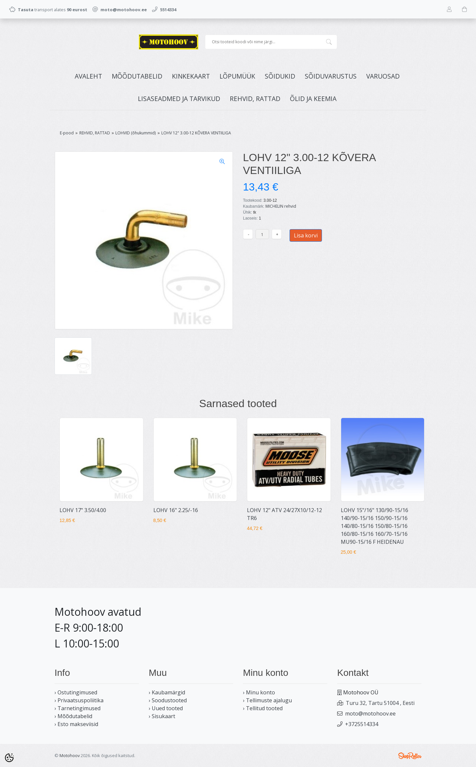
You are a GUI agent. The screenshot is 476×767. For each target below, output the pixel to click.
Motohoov (70, 755)
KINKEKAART (191, 76)
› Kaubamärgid (167, 692)
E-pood (67, 133)
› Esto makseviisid (76, 724)
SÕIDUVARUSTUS (331, 76)
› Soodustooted (168, 700)
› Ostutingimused (76, 692)
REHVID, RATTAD (255, 98)
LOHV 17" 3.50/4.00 (83, 510)
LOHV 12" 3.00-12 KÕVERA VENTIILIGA (196, 133)
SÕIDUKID (280, 76)
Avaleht (88, 76)
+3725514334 (361, 724)
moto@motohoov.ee (370, 713)
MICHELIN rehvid (280, 206)
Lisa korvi (306, 235)
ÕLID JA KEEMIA (313, 98)
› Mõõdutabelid (73, 716)
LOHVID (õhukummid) (135, 133)
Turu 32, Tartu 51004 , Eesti (380, 703)
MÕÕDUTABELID (137, 76)
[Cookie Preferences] (9, 758)
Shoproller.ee (409, 755)
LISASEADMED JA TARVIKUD (179, 98)
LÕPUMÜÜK (237, 76)
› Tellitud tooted (263, 708)
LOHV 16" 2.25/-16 (175, 510)
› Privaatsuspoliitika (79, 700)
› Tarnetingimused (77, 708)
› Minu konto (259, 692)
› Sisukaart (162, 716)
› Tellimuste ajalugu (267, 700)
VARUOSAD (383, 76)
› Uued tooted (166, 708)
